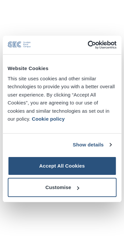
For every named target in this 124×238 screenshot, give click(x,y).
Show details (88, 144)
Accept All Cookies (62, 166)
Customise (62, 187)
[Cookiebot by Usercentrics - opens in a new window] (88, 45)
